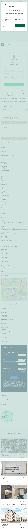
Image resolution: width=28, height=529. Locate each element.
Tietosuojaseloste (13, 29)
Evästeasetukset (14, 20)
